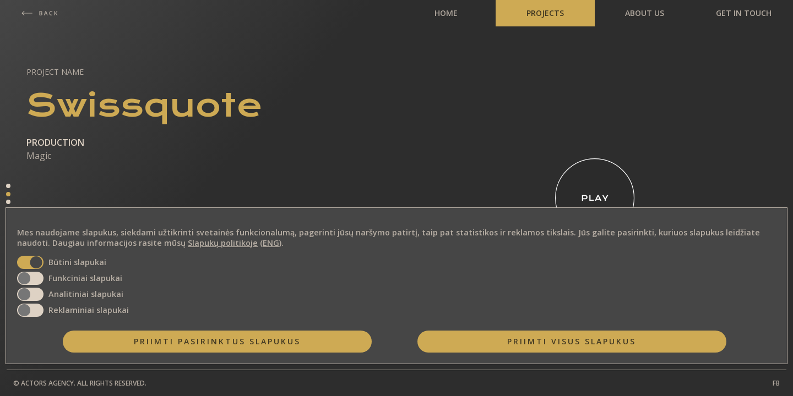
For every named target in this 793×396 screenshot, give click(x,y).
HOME (446, 13)
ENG (271, 243)
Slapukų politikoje (223, 243)
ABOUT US (644, 13)
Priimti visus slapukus (571, 341)
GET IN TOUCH (744, 13)
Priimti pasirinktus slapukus (217, 341)
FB (776, 383)
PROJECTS (545, 13)
